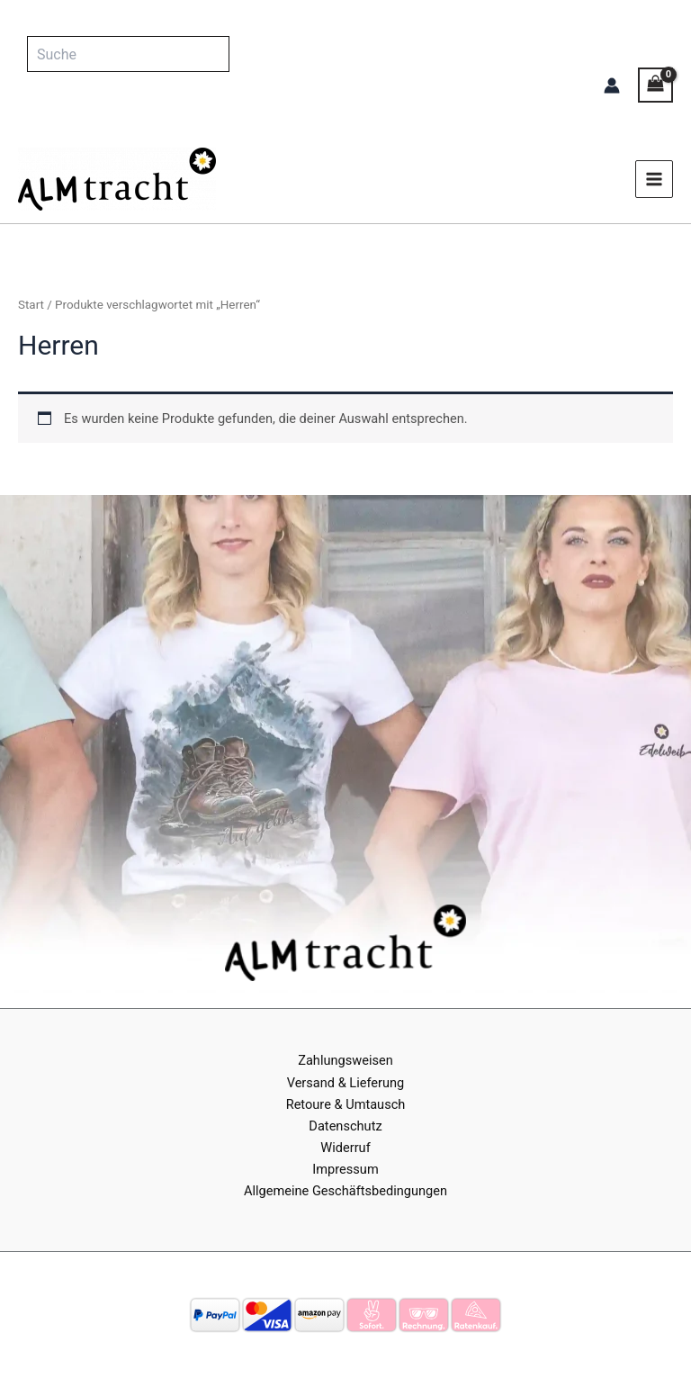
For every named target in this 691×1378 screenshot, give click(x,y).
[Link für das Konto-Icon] (612, 85)
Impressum (345, 1169)
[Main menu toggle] (654, 179)
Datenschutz (345, 1126)
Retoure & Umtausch (346, 1104)
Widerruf (345, 1147)
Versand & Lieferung (346, 1083)
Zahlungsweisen (345, 1060)
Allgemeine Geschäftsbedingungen (345, 1191)
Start (31, 304)
